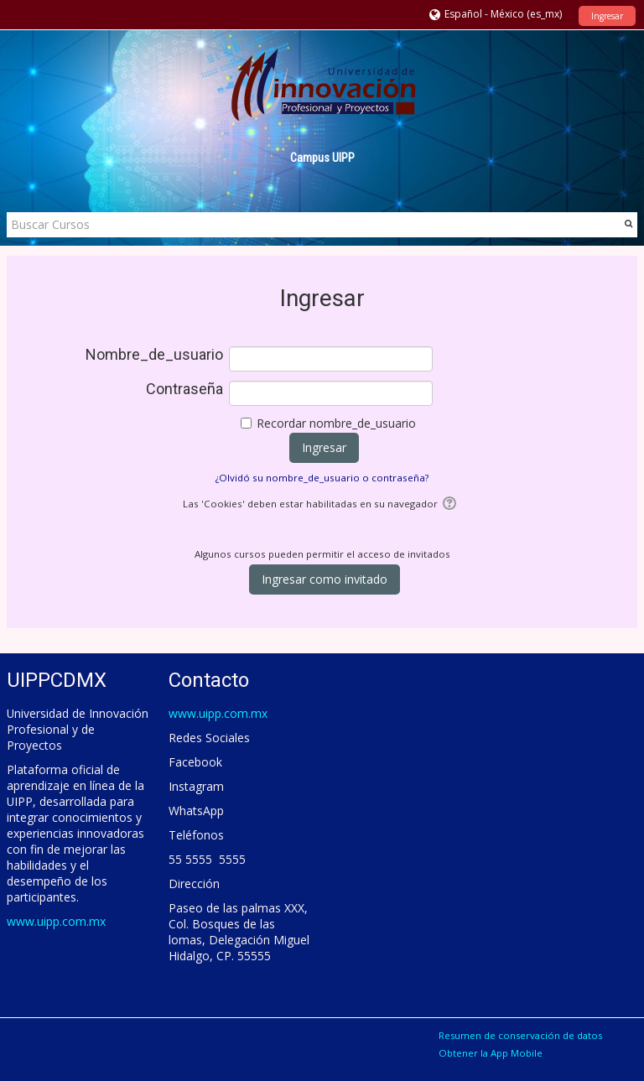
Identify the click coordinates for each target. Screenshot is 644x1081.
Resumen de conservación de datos (520, 1035)
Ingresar (607, 16)
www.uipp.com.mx (56, 921)
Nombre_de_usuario (154, 354)
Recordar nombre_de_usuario (336, 423)
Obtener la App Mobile (491, 1053)
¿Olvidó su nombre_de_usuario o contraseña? (322, 477)
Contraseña (184, 389)
